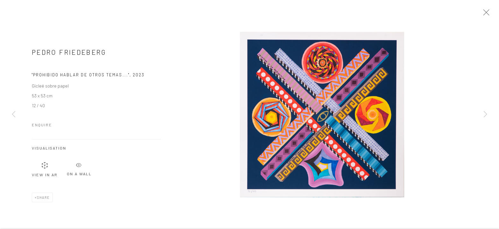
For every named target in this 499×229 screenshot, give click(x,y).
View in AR (45, 171)
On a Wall (79, 169)
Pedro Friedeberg (69, 54)
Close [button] (484, 14)
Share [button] (43, 199)
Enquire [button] (42, 126)
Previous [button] (13, 114)
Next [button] (485, 114)
